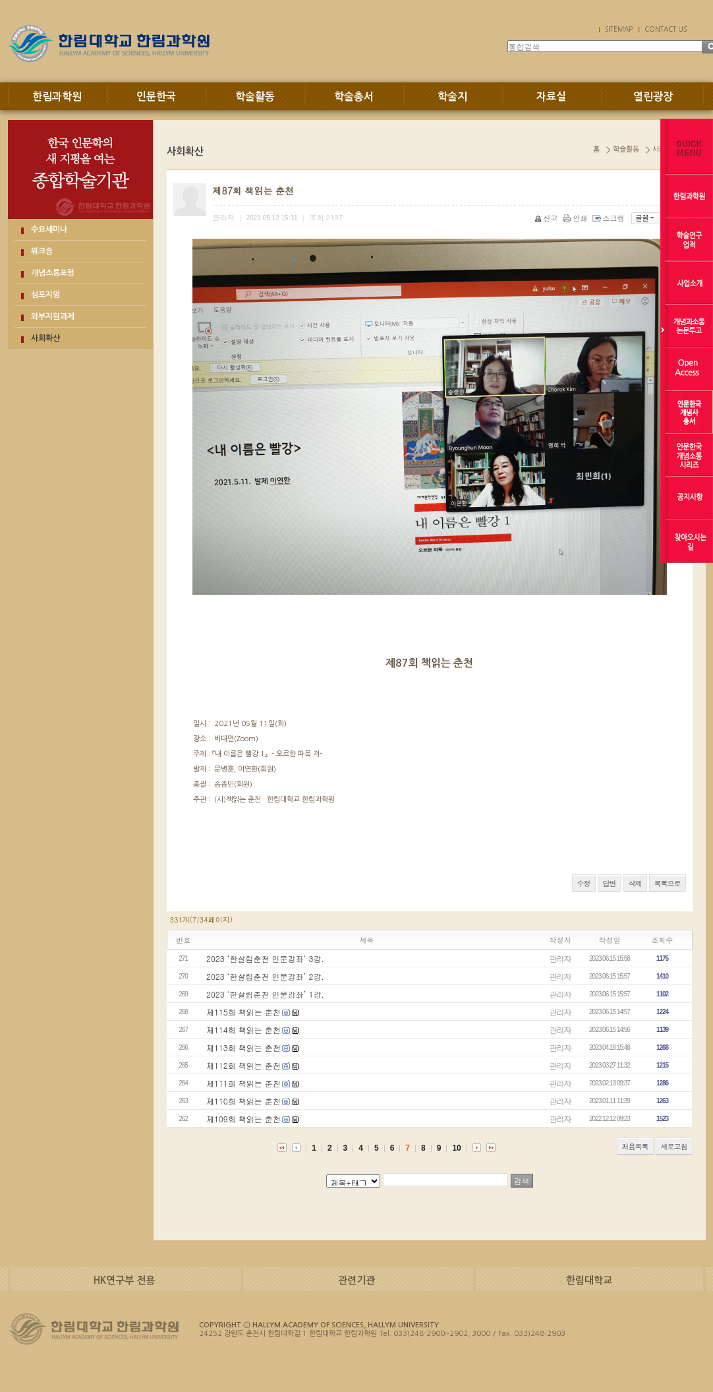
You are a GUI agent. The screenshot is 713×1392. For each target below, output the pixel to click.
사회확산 (45, 338)
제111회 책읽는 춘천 (243, 1083)
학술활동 (255, 97)
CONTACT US (665, 29)
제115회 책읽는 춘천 (243, 1011)
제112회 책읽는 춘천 (243, 1065)
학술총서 (354, 97)
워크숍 (42, 251)
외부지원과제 (52, 316)
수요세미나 (49, 229)
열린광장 (653, 97)
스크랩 (609, 218)
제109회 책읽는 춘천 (243, 1118)
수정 (583, 883)
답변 (609, 883)
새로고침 (674, 1146)
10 (456, 1148)
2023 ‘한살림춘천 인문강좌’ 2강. (265, 976)
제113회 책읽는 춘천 (243, 1047)
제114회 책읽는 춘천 (243, 1029)
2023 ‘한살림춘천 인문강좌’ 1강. (265, 994)
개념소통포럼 (52, 273)
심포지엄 (45, 295)
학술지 (452, 97)
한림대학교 (589, 1280)
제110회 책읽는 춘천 (243, 1100)
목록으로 (667, 883)
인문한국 (156, 97)
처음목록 (635, 1146)
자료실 (551, 97)
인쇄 (576, 218)
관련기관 (356, 1280)
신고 (547, 218)
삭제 (635, 883)
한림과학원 (57, 97)
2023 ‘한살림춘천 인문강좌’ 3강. (265, 958)
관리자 (560, 958)
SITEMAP (619, 29)
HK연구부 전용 (124, 1280)
